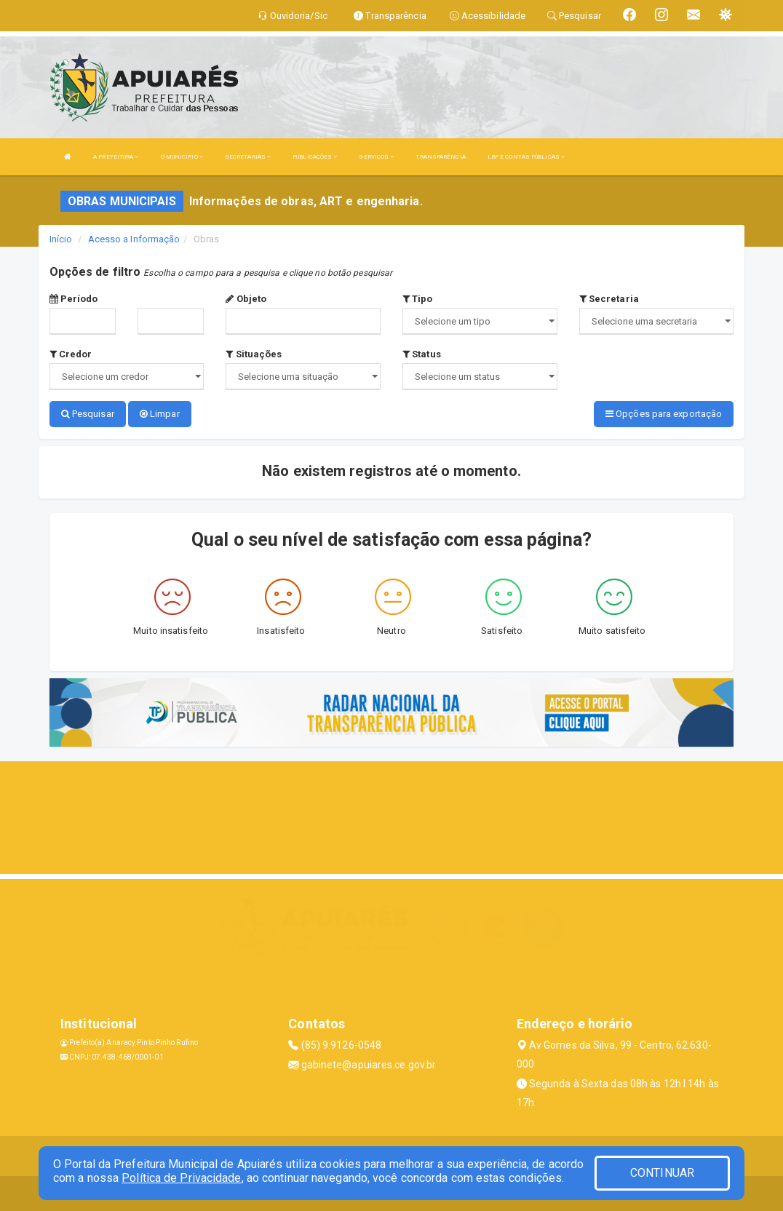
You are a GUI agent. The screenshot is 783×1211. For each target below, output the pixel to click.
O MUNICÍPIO (182, 157)
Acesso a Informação (134, 239)
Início (61, 239)
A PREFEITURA (115, 157)
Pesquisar (87, 413)
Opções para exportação (663, 413)
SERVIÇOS (376, 157)
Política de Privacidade (181, 1178)
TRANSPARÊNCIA (440, 157)
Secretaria (609, 298)
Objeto (246, 298)
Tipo (417, 298)
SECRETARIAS (248, 157)
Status (421, 354)
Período (73, 298)
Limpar (160, 413)
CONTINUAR (662, 1173)
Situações (254, 354)
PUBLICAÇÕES (315, 157)
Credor (70, 354)
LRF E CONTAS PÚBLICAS (526, 157)
